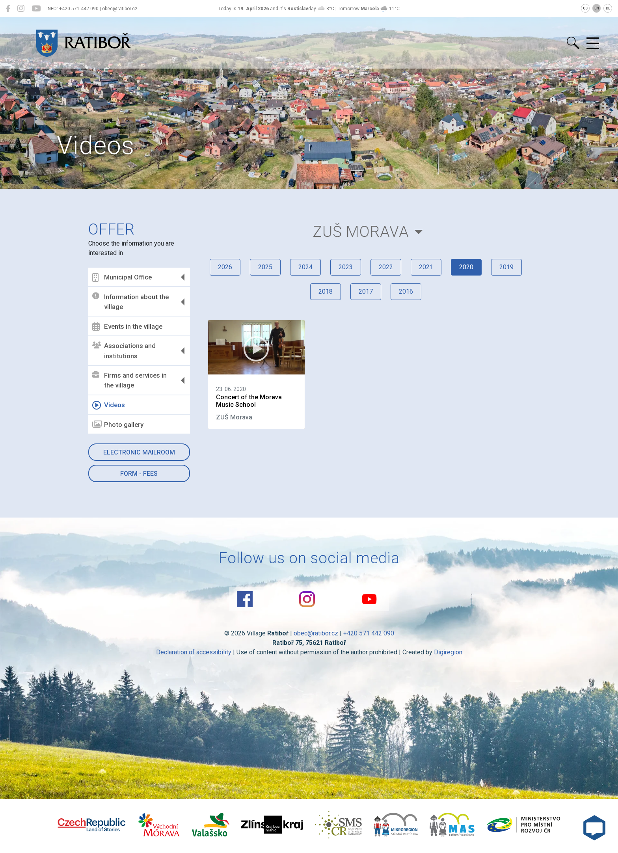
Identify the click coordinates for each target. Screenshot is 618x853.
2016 (406, 291)
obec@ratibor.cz (316, 633)
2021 (426, 267)
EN (596, 8)
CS (585, 8)
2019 (506, 267)
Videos (108, 405)
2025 (265, 267)
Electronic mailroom (139, 452)
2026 (225, 267)
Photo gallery (117, 424)
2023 (346, 267)
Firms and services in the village (129, 380)
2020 (466, 267)
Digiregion (448, 652)
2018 (325, 291)
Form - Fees (139, 473)
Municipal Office (122, 277)
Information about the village (130, 301)
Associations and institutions (124, 351)
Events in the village (127, 326)
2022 (386, 267)
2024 (305, 267)
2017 (366, 291)
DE (608, 8)
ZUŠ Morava (361, 231)
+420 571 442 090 (368, 633)
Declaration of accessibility (193, 652)
